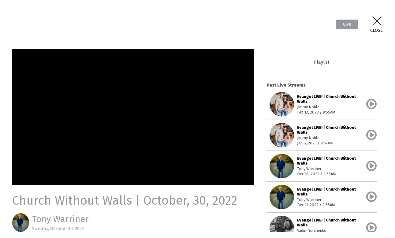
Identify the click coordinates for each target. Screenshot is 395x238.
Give (347, 24)
